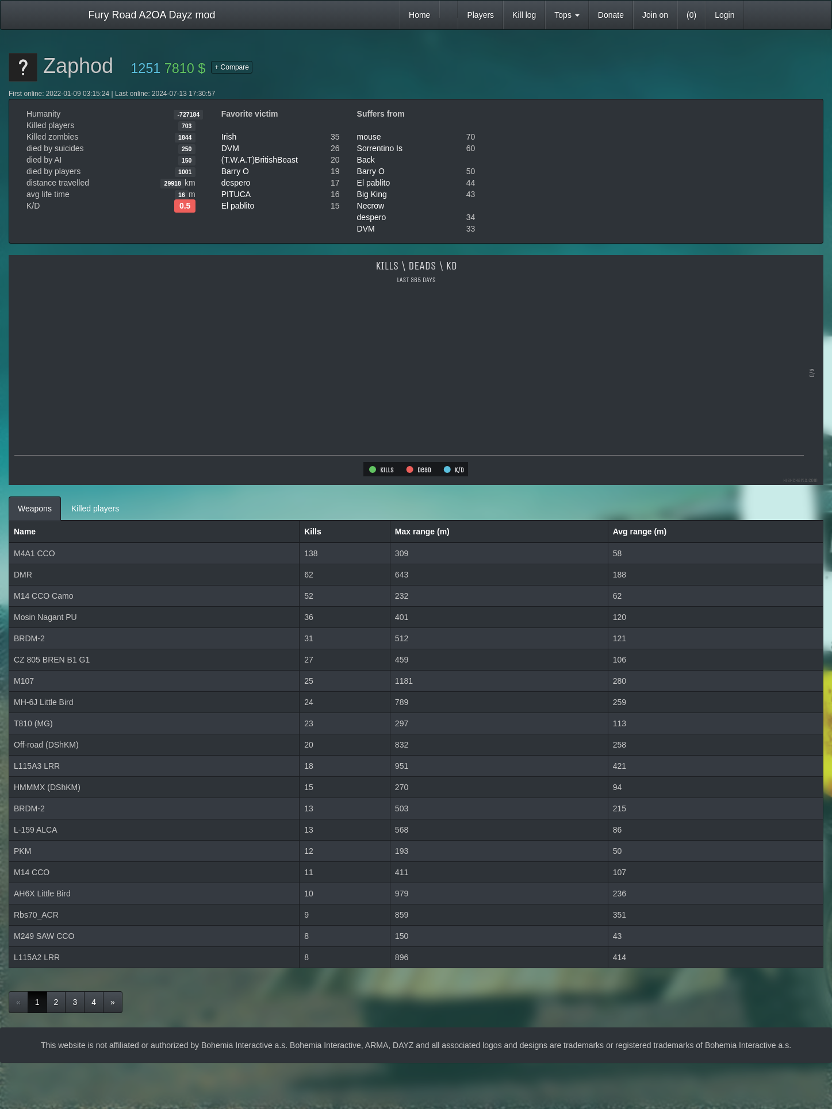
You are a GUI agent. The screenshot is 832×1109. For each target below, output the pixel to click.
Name (25, 531)
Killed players (95, 508)
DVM (230, 148)
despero (236, 182)
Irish (228, 136)
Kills (312, 531)
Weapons (35, 508)
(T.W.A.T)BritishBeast (259, 159)
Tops (566, 15)
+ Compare (231, 67)
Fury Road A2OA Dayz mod (152, 15)
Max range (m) (422, 531)
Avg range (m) (640, 531)
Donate (611, 15)
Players (480, 15)
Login (724, 15)
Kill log (524, 15)
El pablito (238, 205)
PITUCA (236, 194)
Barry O (235, 171)
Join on (655, 15)
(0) (691, 15)
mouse (369, 136)
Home (419, 15)
